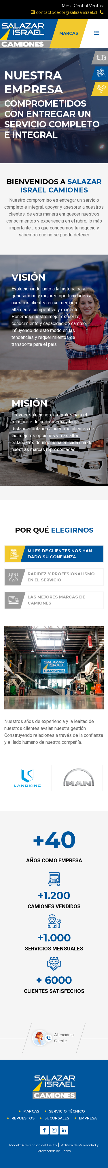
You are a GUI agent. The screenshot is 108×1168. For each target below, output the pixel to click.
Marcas (31, 1111)
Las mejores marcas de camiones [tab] (44, 600)
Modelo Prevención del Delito (33, 1145)
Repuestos (23, 1118)
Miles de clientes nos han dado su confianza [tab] (48, 554)
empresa (88, 1118)
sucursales (56, 1118)
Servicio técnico (67, 1111)
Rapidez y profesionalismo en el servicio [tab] (49, 577)
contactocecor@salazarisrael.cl (64, 12)
